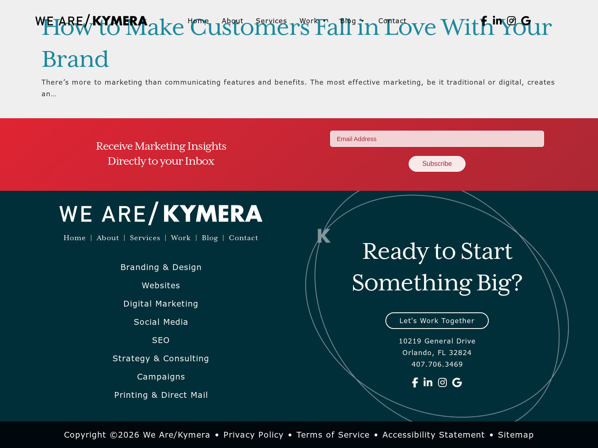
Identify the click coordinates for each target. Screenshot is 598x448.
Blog (353, 20)
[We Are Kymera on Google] (526, 21)
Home (198, 20)
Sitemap (516, 434)
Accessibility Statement (433, 434)
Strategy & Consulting (161, 358)
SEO (161, 340)
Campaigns (161, 376)
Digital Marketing (161, 303)
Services (271, 20)
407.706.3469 (437, 364)
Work (313, 20)
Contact (392, 20)
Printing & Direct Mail (161, 395)
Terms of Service (333, 434)
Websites (161, 285)
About (232, 20)
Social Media (161, 322)
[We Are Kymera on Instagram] (511, 21)
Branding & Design (161, 267)
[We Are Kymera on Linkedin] (497, 21)
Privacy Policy (253, 434)
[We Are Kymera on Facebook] (484, 21)
